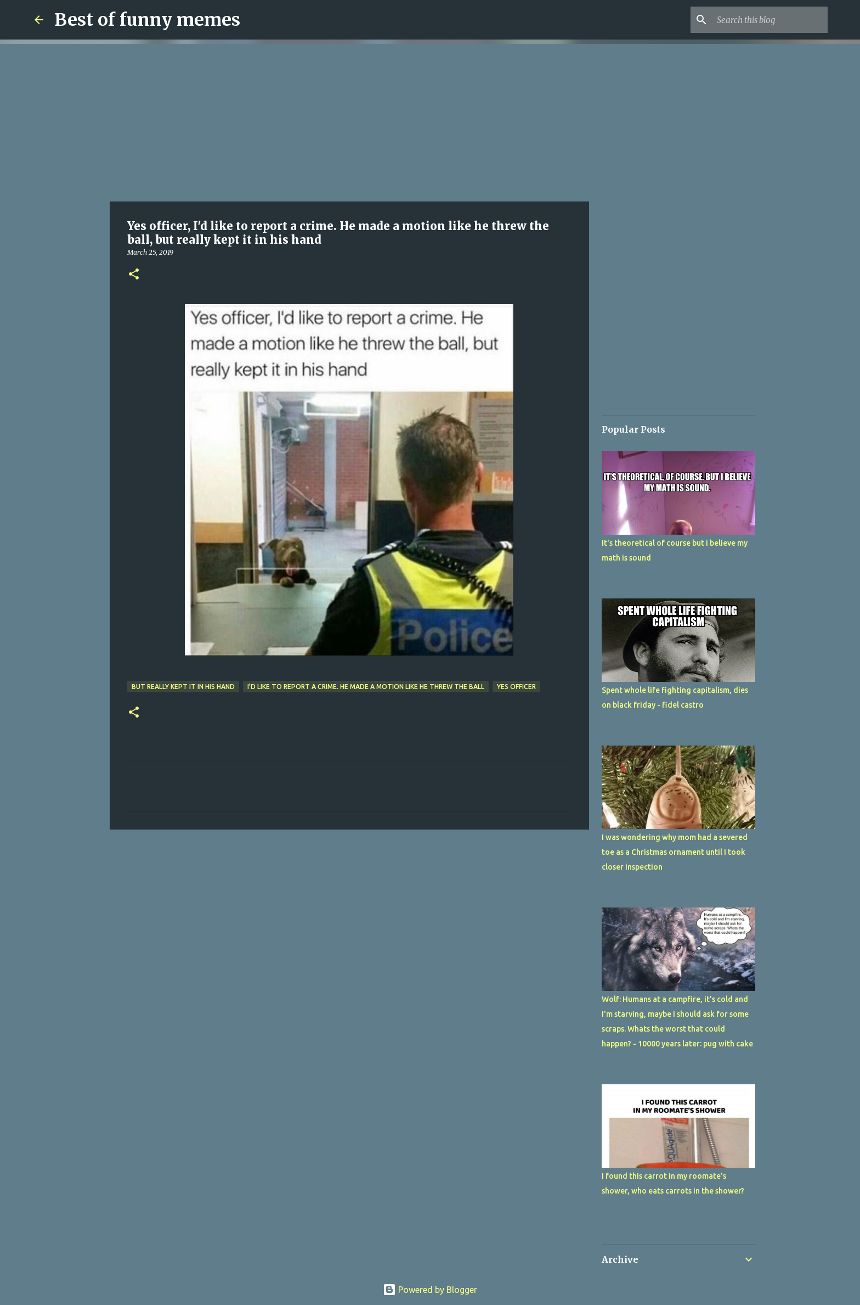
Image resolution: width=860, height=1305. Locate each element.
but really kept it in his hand (183, 686)
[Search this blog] (770, 20)
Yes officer (516, 686)
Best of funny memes (147, 20)
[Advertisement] (349, 121)
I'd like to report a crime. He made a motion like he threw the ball (365, 686)
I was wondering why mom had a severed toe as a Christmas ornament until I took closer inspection (675, 852)
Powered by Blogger (430, 1290)
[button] (133, 274)
